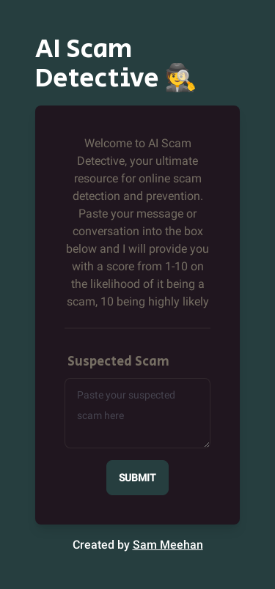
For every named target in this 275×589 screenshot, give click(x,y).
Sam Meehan (168, 545)
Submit (137, 478)
